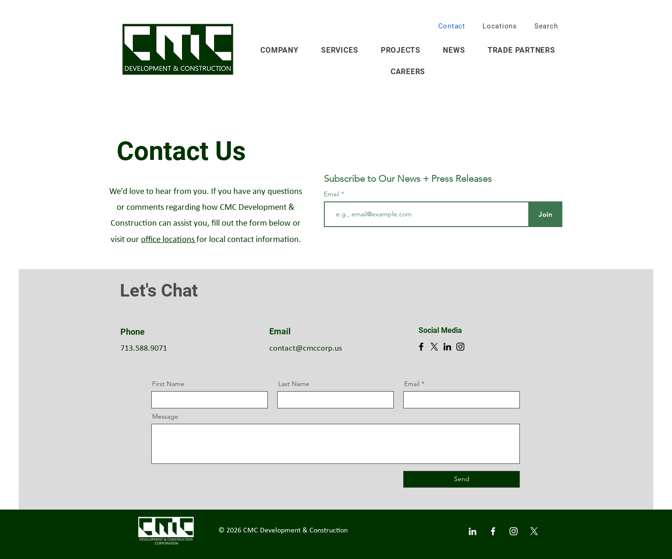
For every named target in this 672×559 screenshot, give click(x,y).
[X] (434, 346)
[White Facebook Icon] (493, 531)
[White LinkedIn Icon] (472, 531)
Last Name (293, 383)
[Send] (461, 479)
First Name (168, 383)
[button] (650, 23)
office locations (168, 239)
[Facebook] (421, 346)
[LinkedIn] (447, 346)
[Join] (545, 214)
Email (332, 194)
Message (165, 416)
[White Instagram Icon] (513, 531)
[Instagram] (460, 346)
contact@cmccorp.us (305, 348)
